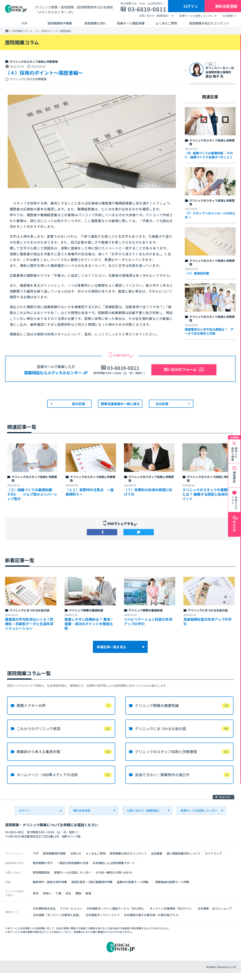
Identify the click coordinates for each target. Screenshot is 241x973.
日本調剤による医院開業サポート (114, 863)
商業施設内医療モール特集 (172, 882)
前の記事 (78, 403)
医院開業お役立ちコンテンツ (128, 853)
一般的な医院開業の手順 (72, 863)
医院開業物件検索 (54, 853)
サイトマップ (213, 853)
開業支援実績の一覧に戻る (120, 403)
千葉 (58, 893)
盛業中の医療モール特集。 (134, 882)
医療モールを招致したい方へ (196, 15)
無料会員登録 (226, 6)
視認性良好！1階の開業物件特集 (92, 882)
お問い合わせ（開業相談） (154, 15)
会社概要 (228, 15)
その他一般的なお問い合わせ (113, 872)
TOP (36, 853)
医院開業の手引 (43, 863)
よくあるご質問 (95, 853)
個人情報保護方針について (184, 853)
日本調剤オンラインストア (103, 915)
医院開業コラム (21, 31)
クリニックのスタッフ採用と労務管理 (34, 61)
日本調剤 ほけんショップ (215, 908)
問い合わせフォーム (180, 369)
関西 (78, 893)
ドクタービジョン (71, 908)
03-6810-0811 (147, 9)
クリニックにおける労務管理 (28, 79)
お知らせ (75, 853)
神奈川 (47, 893)
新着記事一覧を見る (111, 646)
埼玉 (68, 893)
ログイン (190, 6)
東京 (36, 893)
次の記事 (161, 403)
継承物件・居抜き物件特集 (50, 882)
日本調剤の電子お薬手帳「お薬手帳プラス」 (152, 915)
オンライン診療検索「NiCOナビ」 (171, 908)
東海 (88, 893)
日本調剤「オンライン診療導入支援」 (57, 915)
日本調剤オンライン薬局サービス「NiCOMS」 (116, 908)
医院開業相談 (41, 872)
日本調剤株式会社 (44, 908)
